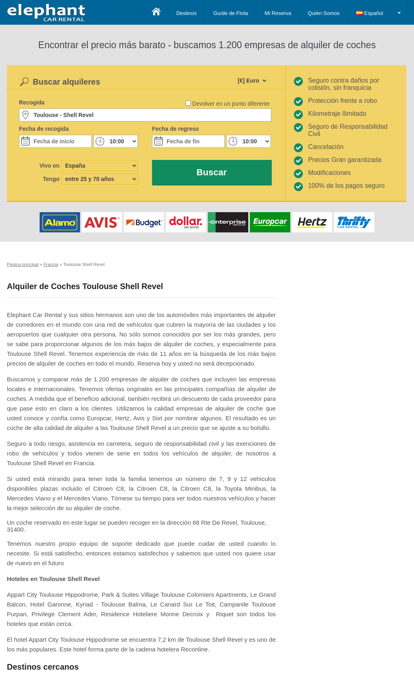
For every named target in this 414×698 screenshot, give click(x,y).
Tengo (51, 179)
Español (369, 13)
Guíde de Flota (230, 13)
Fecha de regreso (175, 129)
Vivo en (49, 165)
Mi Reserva (277, 13)
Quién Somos (324, 13)
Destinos (186, 13)
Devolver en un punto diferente (231, 103)
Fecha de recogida (44, 129)
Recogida (31, 102)
